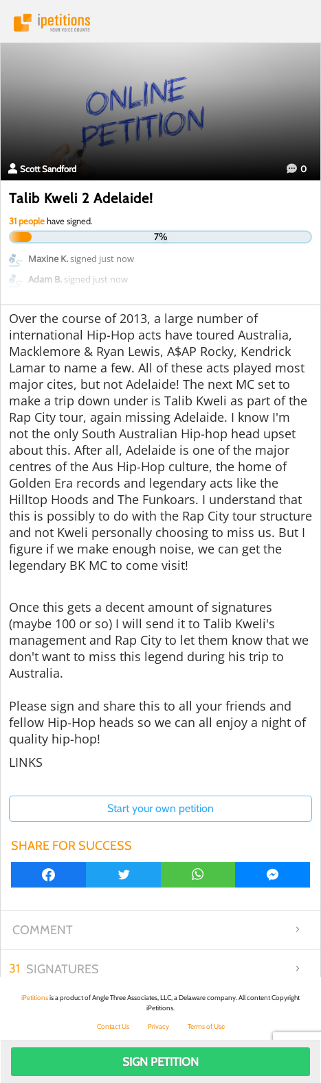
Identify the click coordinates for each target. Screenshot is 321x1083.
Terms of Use (206, 1026)
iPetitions (160, 23)
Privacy (158, 1026)
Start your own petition (160, 808)
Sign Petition (160, 1062)
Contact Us (113, 1026)
